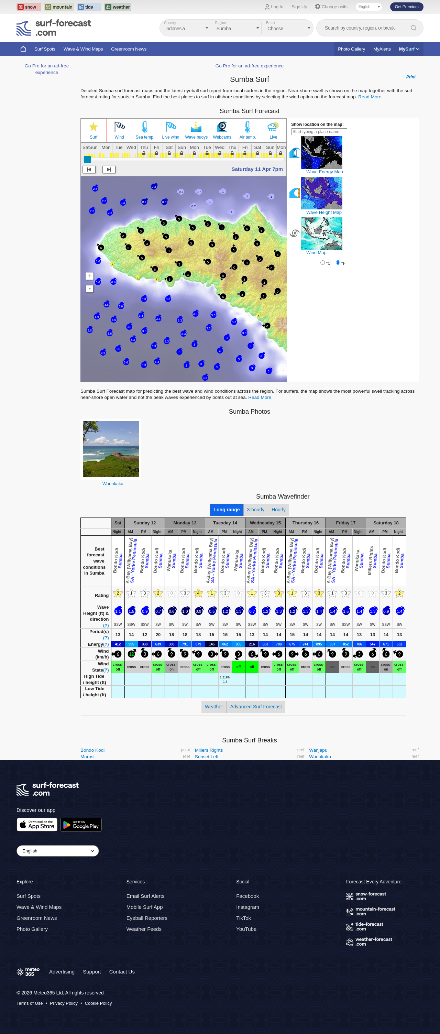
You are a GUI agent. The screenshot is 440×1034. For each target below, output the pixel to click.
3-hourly (256, 509)
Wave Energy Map (324, 171)
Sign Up (299, 6)
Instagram (247, 907)
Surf (93, 137)
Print (411, 77)
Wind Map (316, 252)
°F (343, 263)
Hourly (278, 509)
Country (170, 23)
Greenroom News (128, 49)
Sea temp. (145, 137)
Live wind (170, 137)
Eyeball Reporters (146, 918)
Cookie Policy (98, 1003)
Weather (214, 706)
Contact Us (122, 972)
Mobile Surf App (144, 907)
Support (92, 972)
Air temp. (248, 137)
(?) (106, 625)
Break (270, 23)
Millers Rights (209, 750)
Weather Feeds (144, 929)
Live (273, 137)
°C (328, 263)
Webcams (222, 137)
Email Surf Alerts (145, 896)
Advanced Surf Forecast (256, 706)
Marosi (87, 756)
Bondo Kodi (92, 750)
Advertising (62, 972)
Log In (277, 6)
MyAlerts (382, 49)
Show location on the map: (317, 124)
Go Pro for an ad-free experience (250, 65)
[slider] (87, 159)
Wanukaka (112, 483)
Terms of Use (29, 1003)
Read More (369, 96)
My (409, 49)
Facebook (247, 896)
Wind (119, 137)
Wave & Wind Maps (83, 49)
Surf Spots (44, 49)
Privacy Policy (64, 1003)
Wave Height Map (324, 212)
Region (220, 23)
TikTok (243, 918)
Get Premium (407, 6)
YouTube (246, 929)
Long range (226, 509)
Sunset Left (207, 756)
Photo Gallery (351, 49)
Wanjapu (318, 750)
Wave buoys (196, 137)
